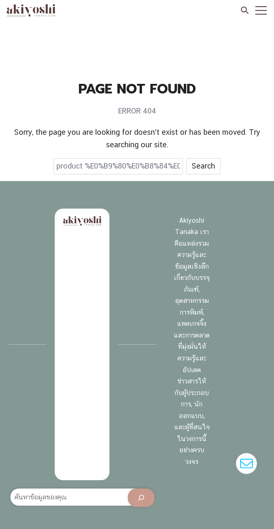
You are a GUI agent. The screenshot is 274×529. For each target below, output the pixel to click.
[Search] (141, 498)
